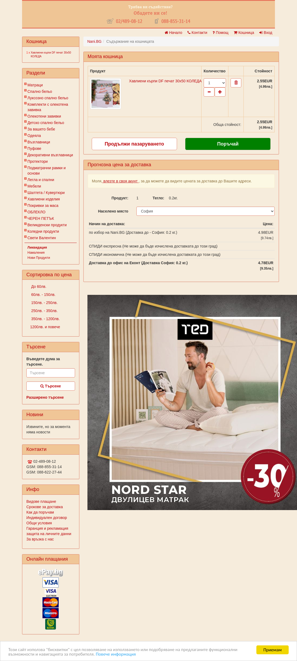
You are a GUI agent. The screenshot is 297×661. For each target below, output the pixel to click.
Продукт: (120, 198)
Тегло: (158, 198)
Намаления (36, 252)
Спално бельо (39, 91)
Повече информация (116, 655)
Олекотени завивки (44, 116)
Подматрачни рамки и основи (46, 170)
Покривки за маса (42, 205)
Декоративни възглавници (50, 155)
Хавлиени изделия (43, 199)
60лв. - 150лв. (42, 294)
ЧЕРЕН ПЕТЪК (40, 218)
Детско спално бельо (45, 123)
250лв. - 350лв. (44, 311)
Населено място (113, 211)
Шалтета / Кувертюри (46, 192)
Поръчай (228, 144)
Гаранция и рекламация (47, 528)
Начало (173, 32)
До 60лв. (38, 286)
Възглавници (38, 142)
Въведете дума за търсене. (43, 361)
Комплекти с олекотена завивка (47, 107)
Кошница (244, 32)
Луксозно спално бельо (47, 98)
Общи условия (39, 523)
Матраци (35, 85)
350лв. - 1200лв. (45, 319)
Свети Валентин (41, 238)
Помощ (220, 32)
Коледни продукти (43, 231)
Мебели (34, 186)
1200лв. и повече (45, 327)
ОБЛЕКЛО (36, 212)
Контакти (197, 32)
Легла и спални (40, 180)
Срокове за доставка (44, 507)
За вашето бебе (41, 129)
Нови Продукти (38, 258)
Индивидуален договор (46, 517)
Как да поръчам (40, 512)
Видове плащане (41, 501)
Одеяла (34, 135)
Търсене (50, 386)
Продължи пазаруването (134, 144)
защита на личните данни (48, 534)
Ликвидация (37, 247)
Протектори (37, 161)
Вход (265, 32)
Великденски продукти (47, 225)
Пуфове (34, 148)
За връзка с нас (40, 539)
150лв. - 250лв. (44, 303)
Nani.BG (94, 41)
